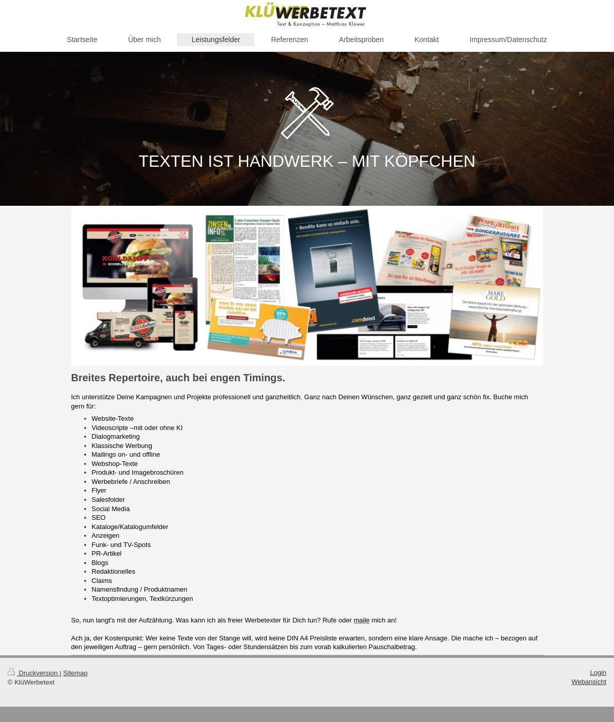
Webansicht (588, 682)
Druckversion (34, 673)
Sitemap (75, 673)
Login (598, 672)
